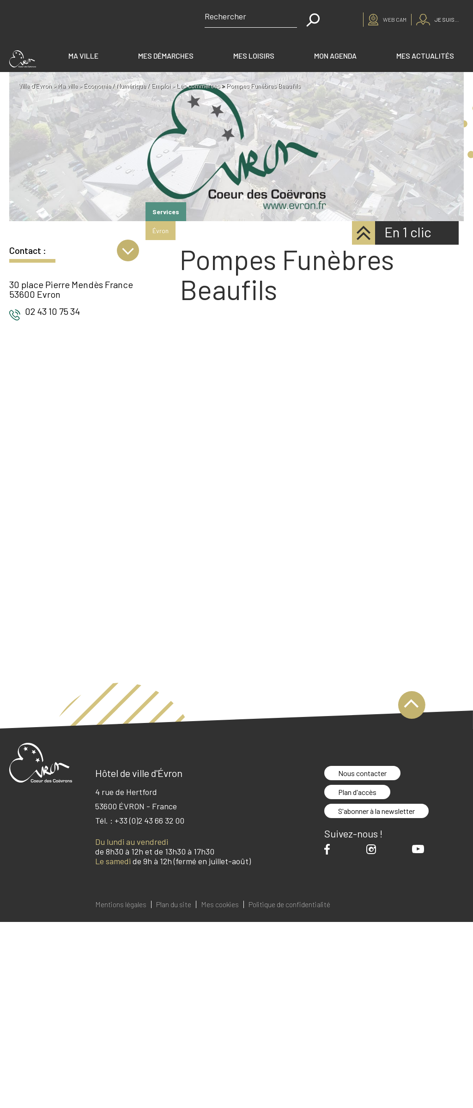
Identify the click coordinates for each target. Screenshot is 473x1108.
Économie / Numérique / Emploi (127, 86)
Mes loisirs (253, 55)
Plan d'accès (357, 792)
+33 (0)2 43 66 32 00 (149, 820)
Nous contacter (362, 773)
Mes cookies (220, 904)
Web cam (394, 19)
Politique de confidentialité (289, 904)
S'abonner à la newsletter (376, 811)
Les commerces (199, 86)
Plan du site (173, 904)
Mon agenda (335, 55)
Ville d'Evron (35, 86)
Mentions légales (120, 904)
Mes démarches (166, 55)
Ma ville (83, 55)
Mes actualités (425, 55)
